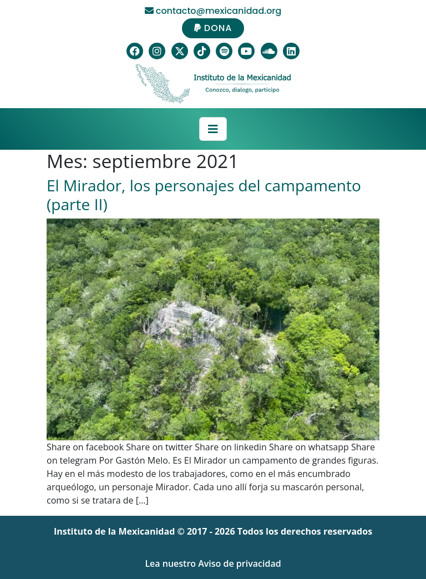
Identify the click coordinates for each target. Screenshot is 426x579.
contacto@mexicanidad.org (213, 10)
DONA (213, 28)
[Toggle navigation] (213, 129)
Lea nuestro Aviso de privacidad (213, 563)
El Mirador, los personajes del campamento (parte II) (204, 195)
